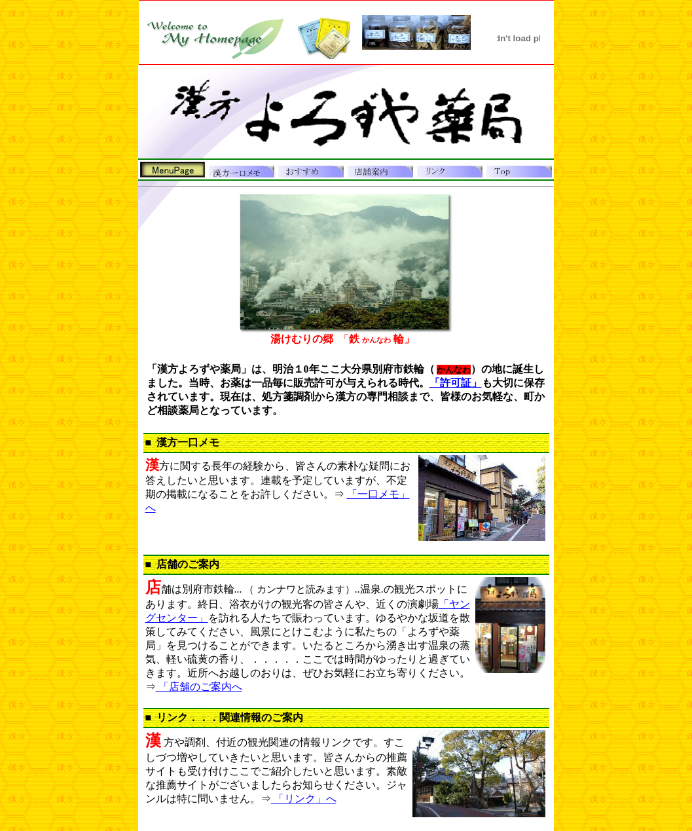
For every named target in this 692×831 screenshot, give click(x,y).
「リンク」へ (304, 798)
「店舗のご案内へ (199, 686)
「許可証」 (455, 382)
